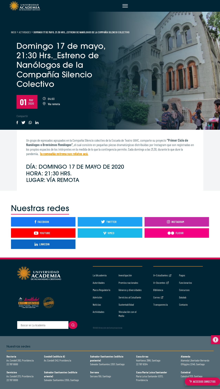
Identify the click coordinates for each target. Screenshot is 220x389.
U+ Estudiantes (162, 275)
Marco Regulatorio (101, 289)
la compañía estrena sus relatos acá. (64, 154)
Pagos (182, 275)
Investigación (125, 275)
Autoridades (99, 282)
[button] (215, 339)
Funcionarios (185, 282)
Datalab (182, 297)
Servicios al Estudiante (130, 297)
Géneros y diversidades (130, 289)
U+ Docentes (161, 282)
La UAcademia (100, 275)
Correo (158, 297)
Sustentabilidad (126, 304)
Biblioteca (158, 289)
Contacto (183, 304)
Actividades (25, 32)
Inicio (13, 32)
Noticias (97, 304)
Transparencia (160, 304)
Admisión (97, 297)
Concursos (184, 289)
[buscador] (42, 325)
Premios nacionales (128, 282)
